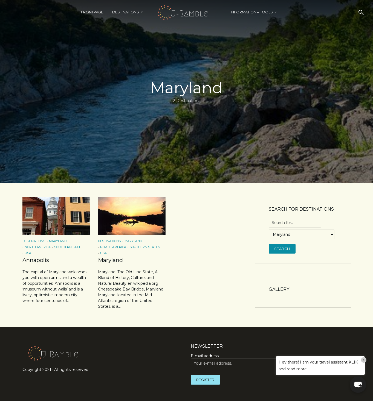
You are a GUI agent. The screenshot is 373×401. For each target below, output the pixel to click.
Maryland (57, 241)
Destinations (125, 12)
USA (28, 253)
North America (38, 247)
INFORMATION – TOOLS (251, 12)
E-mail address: (243, 360)
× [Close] (364, 360)
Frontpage (92, 12)
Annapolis (35, 260)
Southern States (69, 247)
